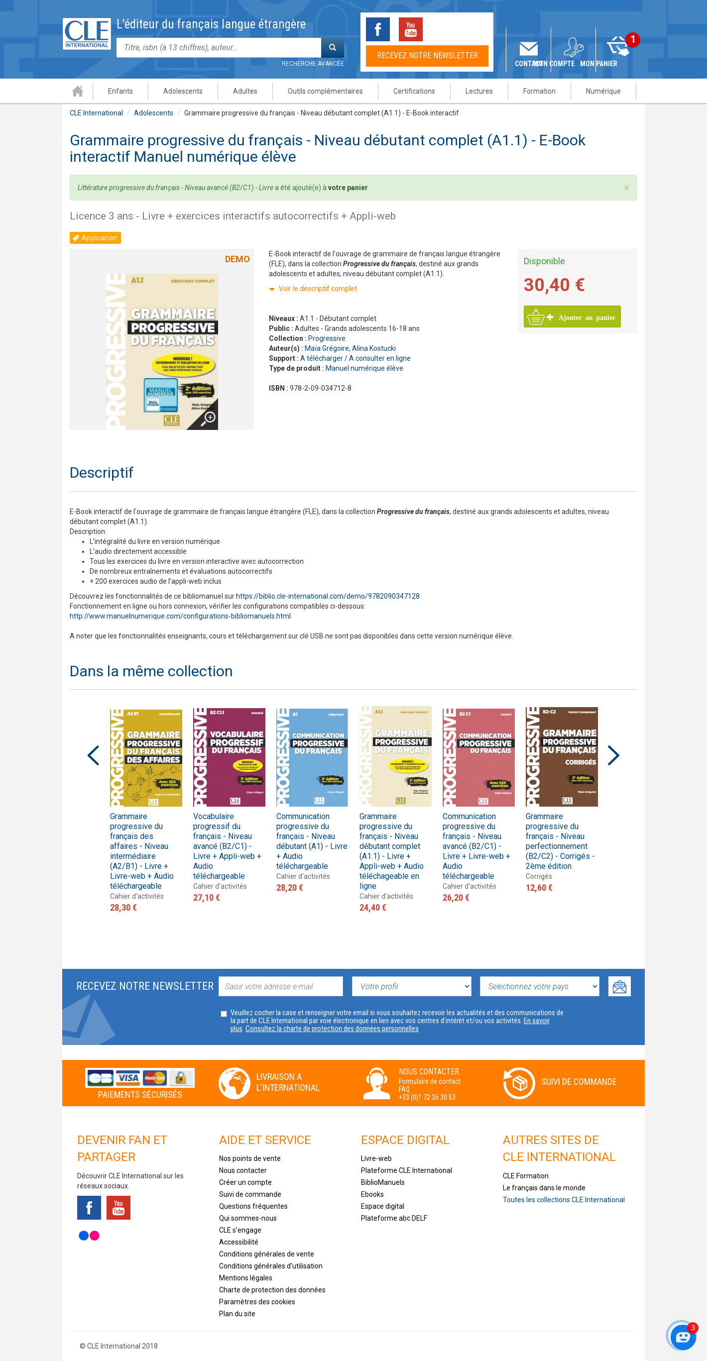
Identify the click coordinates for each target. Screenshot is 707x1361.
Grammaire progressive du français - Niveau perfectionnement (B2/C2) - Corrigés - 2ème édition (560, 841)
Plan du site (237, 1314)
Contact (529, 64)
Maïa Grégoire (327, 348)
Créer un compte (245, 1182)
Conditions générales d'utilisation (271, 1266)
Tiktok (444, 29)
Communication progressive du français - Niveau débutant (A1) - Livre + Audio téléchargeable (312, 841)
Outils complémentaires (324, 91)
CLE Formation (526, 1176)
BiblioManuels (383, 1182)
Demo (237, 259)
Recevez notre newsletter (427, 55)
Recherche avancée (313, 63)
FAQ (404, 1089)
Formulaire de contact (430, 1081)
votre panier (348, 188)
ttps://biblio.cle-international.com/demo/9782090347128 (330, 596)
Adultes (245, 91)
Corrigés (539, 876)
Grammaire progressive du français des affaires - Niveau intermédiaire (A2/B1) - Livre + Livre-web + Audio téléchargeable (142, 851)
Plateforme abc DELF (394, 1218)
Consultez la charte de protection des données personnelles (332, 1028)
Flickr (89, 1236)
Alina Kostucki (374, 348)
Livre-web (376, 1158)
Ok (619, 986)
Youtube (411, 29)
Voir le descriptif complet (318, 289)
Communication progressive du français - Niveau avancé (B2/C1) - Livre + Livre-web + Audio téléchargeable (476, 846)
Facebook (378, 29)
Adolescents (182, 91)
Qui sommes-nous (248, 1218)
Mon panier (618, 64)
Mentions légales (245, 1278)
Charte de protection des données (272, 1290)
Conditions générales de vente (266, 1254)
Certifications (414, 91)
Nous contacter (243, 1170)
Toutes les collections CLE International (564, 1200)
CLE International (96, 113)
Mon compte (573, 64)
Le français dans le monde (544, 1188)
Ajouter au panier (581, 317)
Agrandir (200, 403)
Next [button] (614, 755)
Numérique (603, 91)
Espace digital (382, 1206)
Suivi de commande (579, 1081)
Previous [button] (93, 755)
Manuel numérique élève (364, 368)
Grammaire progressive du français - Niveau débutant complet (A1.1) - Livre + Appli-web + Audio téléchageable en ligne (391, 851)
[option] (146, 809)
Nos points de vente (250, 1158)
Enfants (120, 91)
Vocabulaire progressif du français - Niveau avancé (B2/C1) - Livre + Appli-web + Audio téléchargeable (227, 846)
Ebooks (372, 1194)
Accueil (77, 91)
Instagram (476, 29)
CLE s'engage (240, 1230)
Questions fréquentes (253, 1206)
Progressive (327, 338)
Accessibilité (238, 1242)
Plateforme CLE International (406, 1170)
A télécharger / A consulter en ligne (355, 358)
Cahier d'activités (137, 896)
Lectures (478, 91)
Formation (539, 91)
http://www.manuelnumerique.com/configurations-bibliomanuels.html (180, 616)
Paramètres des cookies (257, 1302)
